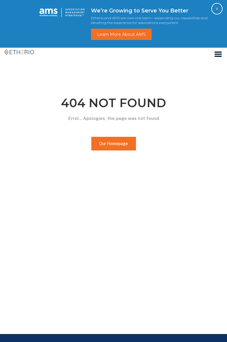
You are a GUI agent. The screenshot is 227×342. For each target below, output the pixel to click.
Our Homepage (113, 143)
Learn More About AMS (121, 34)
